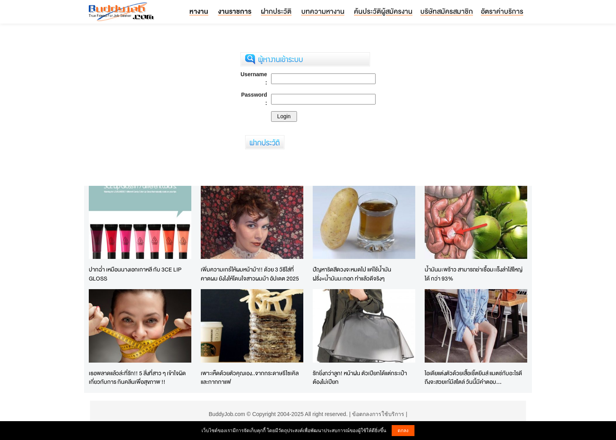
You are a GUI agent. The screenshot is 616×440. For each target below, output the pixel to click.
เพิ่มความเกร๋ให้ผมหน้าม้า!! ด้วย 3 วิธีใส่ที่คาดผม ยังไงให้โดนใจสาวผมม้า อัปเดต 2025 (250, 274)
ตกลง (403, 430)
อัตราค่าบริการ (502, 11)
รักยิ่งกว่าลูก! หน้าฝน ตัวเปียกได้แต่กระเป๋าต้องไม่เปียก (360, 377)
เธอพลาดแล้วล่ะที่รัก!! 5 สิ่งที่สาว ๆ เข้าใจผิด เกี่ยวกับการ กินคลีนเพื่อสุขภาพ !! (137, 377)
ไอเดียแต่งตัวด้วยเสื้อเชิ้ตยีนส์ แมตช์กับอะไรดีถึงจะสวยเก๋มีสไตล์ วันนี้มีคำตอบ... (473, 377)
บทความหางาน (323, 11)
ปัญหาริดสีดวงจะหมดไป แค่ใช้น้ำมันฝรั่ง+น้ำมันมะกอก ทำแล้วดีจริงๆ (352, 274)
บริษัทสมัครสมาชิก (446, 11)
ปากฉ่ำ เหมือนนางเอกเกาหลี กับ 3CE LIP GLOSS (135, 274)
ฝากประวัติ (276, 11)
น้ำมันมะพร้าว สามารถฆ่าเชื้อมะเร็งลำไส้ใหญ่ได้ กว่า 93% (473, 274)
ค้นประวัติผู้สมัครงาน (383, 11)
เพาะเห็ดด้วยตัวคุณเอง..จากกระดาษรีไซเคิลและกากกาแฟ (250, 377)
